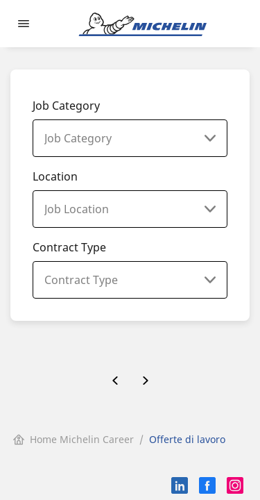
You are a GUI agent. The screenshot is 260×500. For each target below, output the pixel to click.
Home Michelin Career (73, 439)
